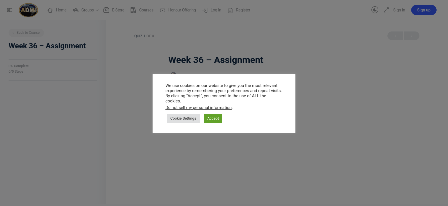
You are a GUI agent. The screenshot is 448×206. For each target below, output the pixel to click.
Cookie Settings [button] (183, 118)
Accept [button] (213, 118)
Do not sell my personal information (198, 107)
